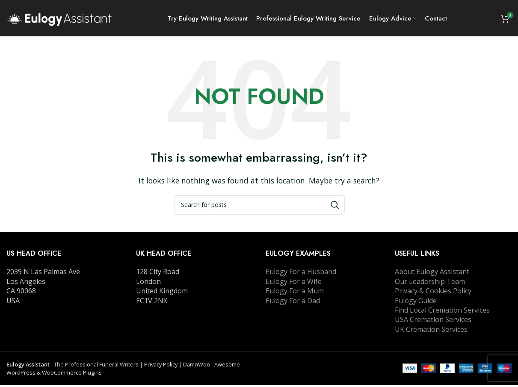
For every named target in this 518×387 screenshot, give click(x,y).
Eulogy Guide (416, 302)
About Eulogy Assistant (432, 273)
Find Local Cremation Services (442, 312)
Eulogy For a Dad (293, 302)
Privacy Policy (161, 366)
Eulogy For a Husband (301, 273)
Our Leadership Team (430, 283)
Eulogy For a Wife (294, 283)
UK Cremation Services (431, 331)
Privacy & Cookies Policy (433, 293)
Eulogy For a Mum (295, 293)
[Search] (259, 207)
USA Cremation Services (433, 321)
